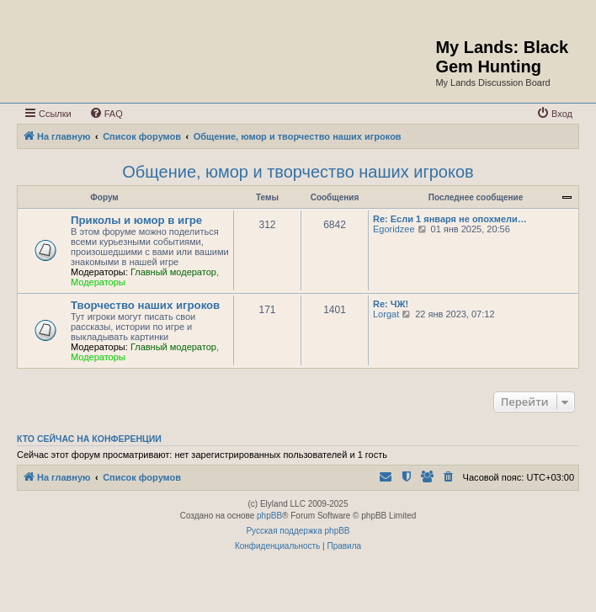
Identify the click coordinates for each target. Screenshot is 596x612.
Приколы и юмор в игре (136, 220)
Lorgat (386, 314)
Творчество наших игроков (145, 305)
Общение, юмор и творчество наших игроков (297, 171)
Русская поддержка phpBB (297, 530)
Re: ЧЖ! (390, 304)
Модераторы (98, 282)
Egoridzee (394, 229)
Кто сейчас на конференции (89, 439)
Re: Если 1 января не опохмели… (450, 219)
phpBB (269, 515)
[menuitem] (106, 114)
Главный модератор (173, 272)
